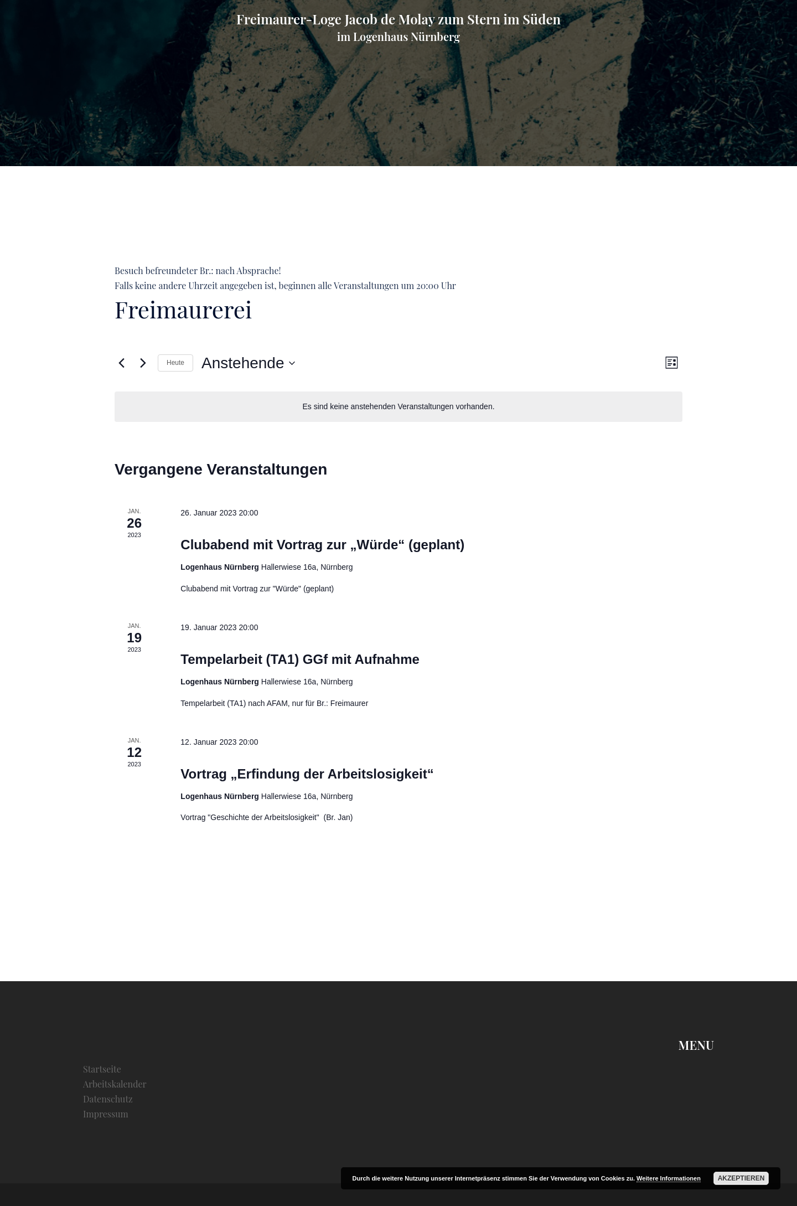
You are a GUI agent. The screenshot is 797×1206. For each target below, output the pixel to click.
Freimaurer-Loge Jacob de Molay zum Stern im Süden (398, 19)
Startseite (102, 1069)
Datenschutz (108, 1099)
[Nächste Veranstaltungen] (142, 363)
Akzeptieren (741, 1178)
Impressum (105, 1114)
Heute (175, 363)
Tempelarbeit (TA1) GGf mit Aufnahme (300, 659)
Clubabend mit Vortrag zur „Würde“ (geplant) (322, 544)
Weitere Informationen (668, 1178)
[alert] (398, 406)
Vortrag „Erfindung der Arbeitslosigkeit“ (306, 773)
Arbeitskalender (115, 1084)
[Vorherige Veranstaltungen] (121, 363)
